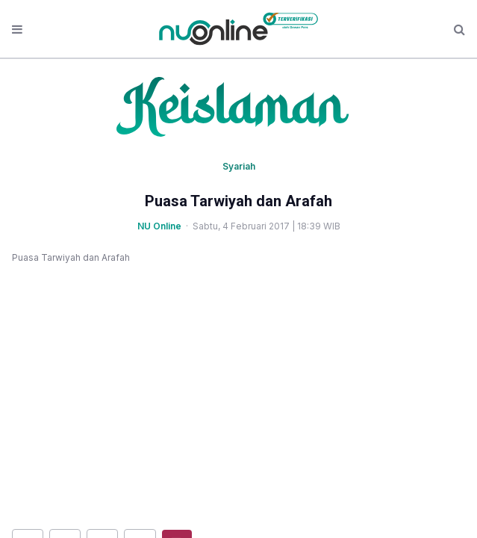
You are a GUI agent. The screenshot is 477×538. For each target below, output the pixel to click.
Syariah (238, 166)
